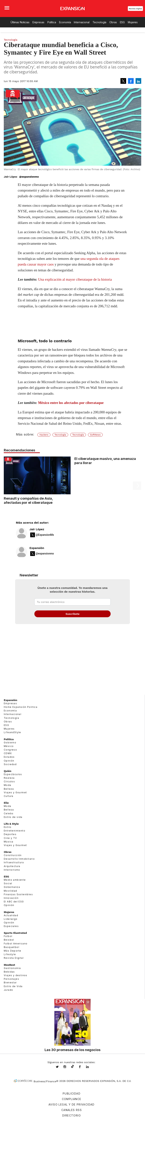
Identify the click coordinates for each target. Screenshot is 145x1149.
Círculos (9, 781)
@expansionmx (29, 176)
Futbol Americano (15, 943)
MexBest (9, 964)
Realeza (9, 777)
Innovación (11, 898)
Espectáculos (13, 774)
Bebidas (9, 971)
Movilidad (10, 890)
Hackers (43, 434)
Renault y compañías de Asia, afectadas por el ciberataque (28, 500)
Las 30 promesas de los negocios (72, 1050)
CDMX (8, 753)
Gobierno (10, 742)
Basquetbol (11, 947)
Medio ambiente (15, 879)
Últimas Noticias (20, 22)
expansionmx (67, 1067)
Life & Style (11, 823)
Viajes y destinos (15, 975)
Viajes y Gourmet (15, 792)
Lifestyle (10, 954)
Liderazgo (11, 919)
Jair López (36, 529)
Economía (65, 22)
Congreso (10, 749)
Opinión (9, 760)
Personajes (11, 978)
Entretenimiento (14, 830)
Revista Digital (135, 9)
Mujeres (133, 22)
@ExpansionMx (45, 534)
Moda (7, 785)
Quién (7, 770)
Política (51, 22)
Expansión (36, 548)
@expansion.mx (72, 1066)
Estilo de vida (13, 817)
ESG (122, 22)
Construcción (13, 855)
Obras (113, 22)
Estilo (7, 827)
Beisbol (9, 939)
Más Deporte (12, 950)
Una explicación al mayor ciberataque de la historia (75, 279)
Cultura (8, 796)
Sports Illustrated (15, 932)
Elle (6, 802)
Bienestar (10, 982)
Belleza (9, 788)
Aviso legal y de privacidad (72, 1104)
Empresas (38, 22)
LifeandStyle (12, 732)
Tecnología (99, 22)
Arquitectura (12, 866)
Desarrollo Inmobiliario (19, 858)
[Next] (137, 473)
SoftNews (95, 434)
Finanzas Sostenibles (18, 894)
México (9, 746)
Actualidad (11, 915)
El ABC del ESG (14, 901)
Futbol (8, 936)
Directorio (71, 1115)
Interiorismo (12, 869)
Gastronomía (12, 968)
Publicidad (71, 1093)
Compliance (71, 1099)
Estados (9, 756)
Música (8, 841)
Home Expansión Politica (20, 707)
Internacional (81, 22)
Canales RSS (71, 1110)
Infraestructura (14, 862)
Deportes (10, 834)
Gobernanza (12, 887)
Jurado (8, 989)
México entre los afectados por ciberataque (71, 403)
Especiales (11, 926)
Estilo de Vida (13, 986)
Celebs (8, 813)
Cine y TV (10, 838)
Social (8, 883)
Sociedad (10, 764)
